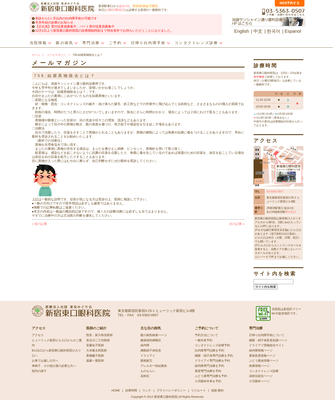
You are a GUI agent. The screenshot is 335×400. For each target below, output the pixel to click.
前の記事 (39, 224)
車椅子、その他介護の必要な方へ (54, 365)
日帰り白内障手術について (266, 335)
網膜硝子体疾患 (150, 350)
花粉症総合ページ (261, 376)
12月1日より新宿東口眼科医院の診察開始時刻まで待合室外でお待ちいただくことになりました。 (104, 30)
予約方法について (206, 335)
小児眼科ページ (259, 381)
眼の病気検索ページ (153, 335)
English (241, 31)
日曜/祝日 (118, 10)
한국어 (273, 31)
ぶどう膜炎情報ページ (263, 360)
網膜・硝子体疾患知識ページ (268, 340)
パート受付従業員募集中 (97, 26)
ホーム (36, 54)
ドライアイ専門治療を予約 (212, 360)
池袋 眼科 (217, 390)
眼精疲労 (146, 360)
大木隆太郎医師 (96, 350)
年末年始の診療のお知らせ (54, 22)
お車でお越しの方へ (45, 360)
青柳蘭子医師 (95, 355)
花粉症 (144, 376)
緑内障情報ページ (261, 350)
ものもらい (147, 371)
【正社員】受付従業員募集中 (55, 26)
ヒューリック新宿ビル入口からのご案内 (57, 343)
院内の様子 (39, 371)
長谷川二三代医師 (98, 340)
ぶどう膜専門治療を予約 (211, 376)
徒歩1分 (124, 6)
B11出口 (290, 211)
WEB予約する (290, 3)
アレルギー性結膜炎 (153, 365)
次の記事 (237, 224)
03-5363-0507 (274, 191)
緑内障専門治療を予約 (209, 365)
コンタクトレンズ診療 (263, 371)
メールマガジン (56, 54)
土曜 (108, 10)
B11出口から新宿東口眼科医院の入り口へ (56, 353)
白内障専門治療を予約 (209, 350)
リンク (146, 390)
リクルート (198, 390)
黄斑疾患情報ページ (262, 355)
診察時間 (131, 390)
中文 (257, 31)
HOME (115, 390)
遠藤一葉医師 (95, 360)
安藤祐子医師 (95, 345)
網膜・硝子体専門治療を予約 (214, 355)
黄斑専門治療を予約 (208, 371)
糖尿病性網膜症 (150, 340)
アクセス (38, 335)
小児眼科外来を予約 (208, 381)
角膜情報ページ (259, 365)
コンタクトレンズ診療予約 (212, 345)
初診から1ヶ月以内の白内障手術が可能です (66, 18)
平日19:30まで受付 (145, 6)
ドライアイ (147, 355)
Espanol (293, 31)
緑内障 (144, 345)
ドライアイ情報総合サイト (266, 345)
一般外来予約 (203, 340)
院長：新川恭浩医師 (99, 335)
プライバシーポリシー (171, 390)
